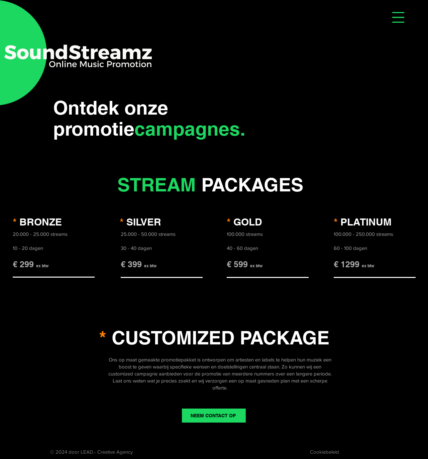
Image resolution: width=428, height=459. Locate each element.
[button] (398, 17)
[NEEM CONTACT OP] (214, 416)
